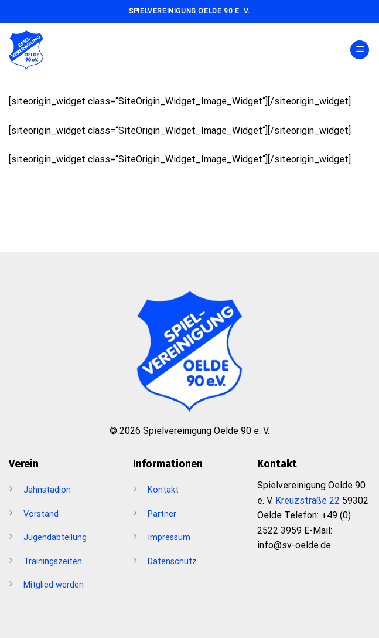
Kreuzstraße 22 (307, 500)
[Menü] (359, 50)
